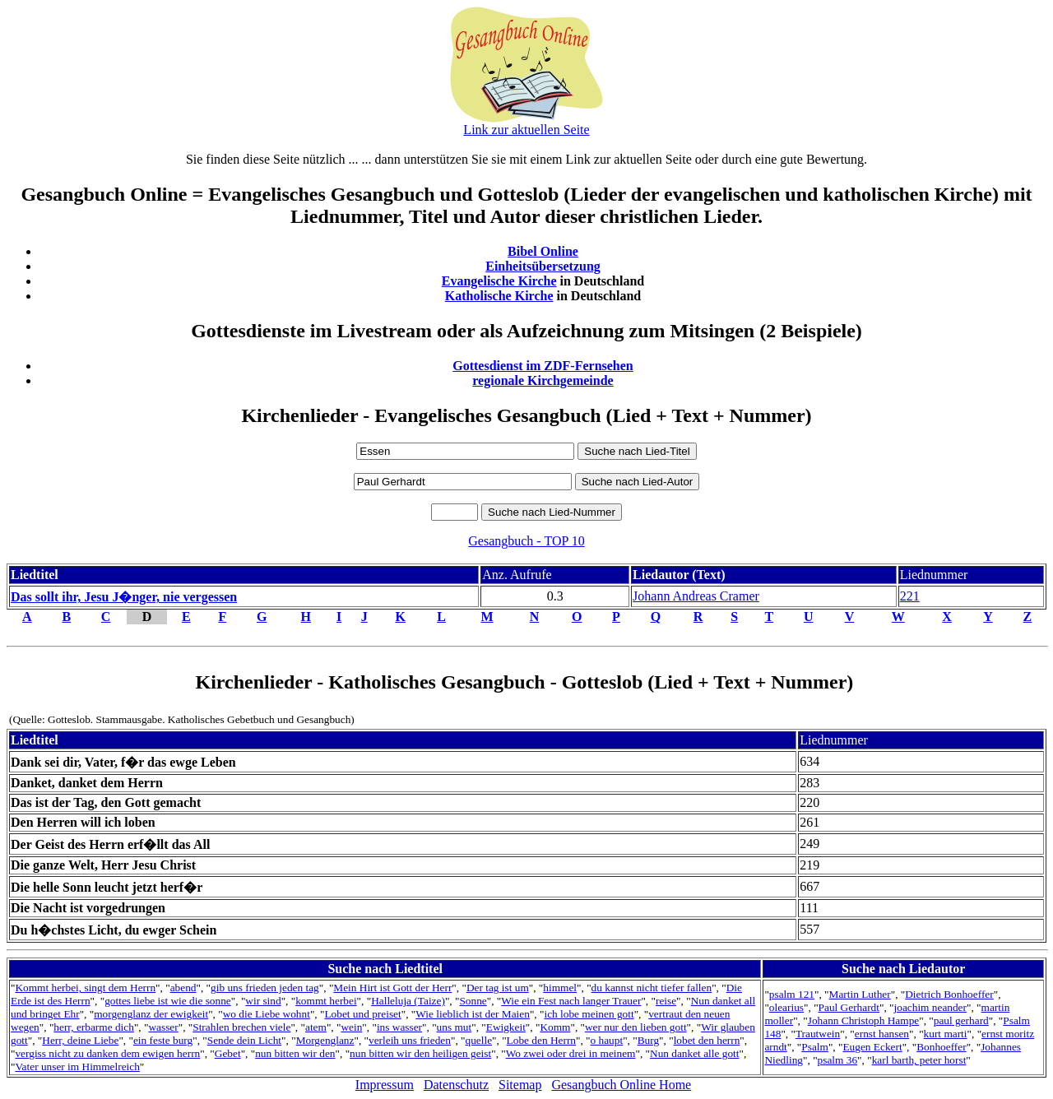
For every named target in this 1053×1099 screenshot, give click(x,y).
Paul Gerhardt (849, 1007)
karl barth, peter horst (919, 1060)
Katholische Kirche (499, 296)
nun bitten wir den (295, 1053)
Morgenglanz (325, 1040)
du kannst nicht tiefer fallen (651, 987)
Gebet (228, 1053)
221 (910, 596)
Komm (555, 1027)
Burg (648, 1040)
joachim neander (930, 1007)
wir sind (263, 1001)
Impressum (384, 1085)
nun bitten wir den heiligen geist (420, 1053)
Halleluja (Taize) (408, 1001)
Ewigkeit (506, 1027)
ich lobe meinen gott (588, 1014)
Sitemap (520, 1085)
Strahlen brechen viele (241, 1027)
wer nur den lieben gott (636, 1027)
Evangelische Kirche (499, 281)
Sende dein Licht (244, 1040)
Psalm (814, 1047)
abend (183, 987)
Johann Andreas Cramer (696, 596)
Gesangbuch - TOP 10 (526, 541)
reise (666, 1001)
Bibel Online (543, 251)
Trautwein (818, 1033)
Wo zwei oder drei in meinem (571, 1053)
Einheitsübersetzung (543, 266)
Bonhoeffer (941, 1047)
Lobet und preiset (362, 1014)
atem (316, 1027)
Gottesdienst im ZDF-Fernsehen (542, 366)
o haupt (607, 1040)
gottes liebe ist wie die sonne (167, 1001)
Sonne (472, 1001)
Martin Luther (860, 994)
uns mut (454, 1027)
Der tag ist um (497, 987)
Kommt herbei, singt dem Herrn (85, 987)
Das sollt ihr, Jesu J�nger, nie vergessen (124, 597)
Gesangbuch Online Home (621, 1085)
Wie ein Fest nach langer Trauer (571, 1001)
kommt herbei (325, 1001)
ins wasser (399, 1027)
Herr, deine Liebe (80, 1040)
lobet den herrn (707, 1040)
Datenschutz (456, 1085)
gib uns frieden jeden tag (265, 987)
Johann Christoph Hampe (864, 1020)
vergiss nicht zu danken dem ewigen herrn (107, 1053)
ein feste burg (163, 1040)
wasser (163, 1027)
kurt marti (945, 1033)
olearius (786, 1007)
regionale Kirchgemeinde (542, 380)
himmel (560, 987)
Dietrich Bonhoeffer (949, 994)
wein (351, 1027)
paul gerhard (961, 1020)
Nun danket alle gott (694, 1053)
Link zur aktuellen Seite (526, 130)
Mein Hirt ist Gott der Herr (392, 987)
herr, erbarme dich (93, 1027)
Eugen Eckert (872, 1047)
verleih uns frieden (410, 1040)
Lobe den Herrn (541, 1040)
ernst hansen (882, 1033)
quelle (478, 1040)
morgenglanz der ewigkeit (151, 1014)
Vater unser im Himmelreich (77, 1066)
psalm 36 (838, 1060)
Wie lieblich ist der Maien (472, 1014)
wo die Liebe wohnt (266, 1014)
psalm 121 (791, 994)
